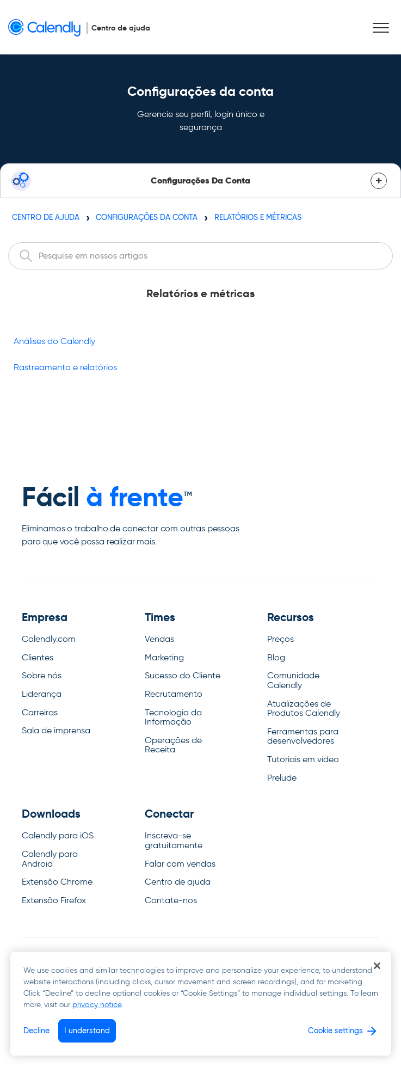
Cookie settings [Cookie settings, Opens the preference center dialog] (335, 1030)
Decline (36, 1030)
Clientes (37, 657)
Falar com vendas (180, 864)
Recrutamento (173, 694)
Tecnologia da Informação (173, 717)
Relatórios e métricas (257, 217)
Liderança (41, 694)
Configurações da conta (147, 217)
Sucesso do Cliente (182, 675)
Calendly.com (49, 639)
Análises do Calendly (54, 341)
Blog (276, 657)
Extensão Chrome (57, 881)
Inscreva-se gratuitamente (173, 840)
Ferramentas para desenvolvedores (302, 736)
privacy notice (96, 1004)
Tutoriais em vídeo (303, 759)
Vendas (159, 639)
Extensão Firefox (54, 900)
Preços (280, 639)
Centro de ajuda (45, 217)
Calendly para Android (50, 859)
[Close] (377, 965)
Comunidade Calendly (293, 680)
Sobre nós (41, 675)
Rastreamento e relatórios (65, 367)
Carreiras (40, 712)
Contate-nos (171, 900)
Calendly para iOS (58, 835)
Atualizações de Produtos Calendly (303, 708)
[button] (380, 28)
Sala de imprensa (56, 730)
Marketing (164, 657)
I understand (87, 1030)
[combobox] (200, 255)
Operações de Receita (173, 745)
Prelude (282, 777)
